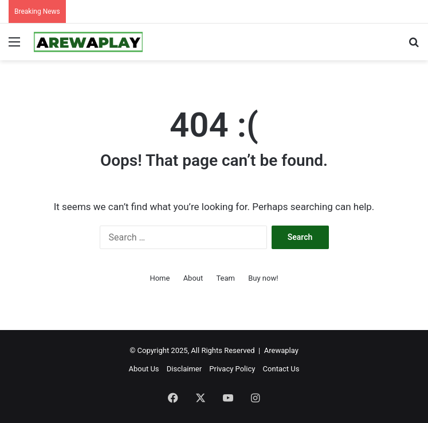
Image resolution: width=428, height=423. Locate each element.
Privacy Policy (232, 368)
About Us (144, 368)
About (193, 278)
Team (225, 278)
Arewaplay (281, 350)
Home (160, 278)
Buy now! (263, 278)
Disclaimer (184, 368)
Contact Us (281, 368)
